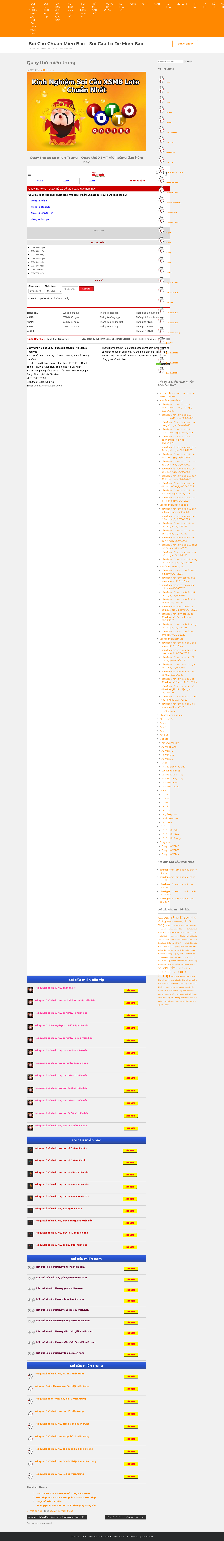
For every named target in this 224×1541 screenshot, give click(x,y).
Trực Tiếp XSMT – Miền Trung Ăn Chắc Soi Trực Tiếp (66, 1497)
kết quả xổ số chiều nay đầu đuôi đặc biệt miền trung (65, 1461)
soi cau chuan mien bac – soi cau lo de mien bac (33, 18)
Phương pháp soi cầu (108, 7)
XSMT (157, 4)
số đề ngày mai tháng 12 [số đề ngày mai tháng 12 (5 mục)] (172, 998)
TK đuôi (168, 273)
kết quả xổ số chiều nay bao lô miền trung (59, 1411)
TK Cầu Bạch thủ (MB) (174, 172)
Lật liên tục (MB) (171, 183)
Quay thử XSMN (171, 373)
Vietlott (182, 4)
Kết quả (168, 5)
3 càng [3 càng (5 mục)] (160, 918)
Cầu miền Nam (171, 213)
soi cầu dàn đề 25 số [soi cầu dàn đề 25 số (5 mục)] (178, 977)
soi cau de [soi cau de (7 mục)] (166, 968)
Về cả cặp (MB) (171, 193)
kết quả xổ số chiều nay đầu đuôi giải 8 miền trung (64, 1448)
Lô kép (168, 253)
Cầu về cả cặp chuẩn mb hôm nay (125, 1517)
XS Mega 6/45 (171, 132)
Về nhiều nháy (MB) (173, 203)
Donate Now (185, 44)
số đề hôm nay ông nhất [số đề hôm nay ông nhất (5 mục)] (179, 994)
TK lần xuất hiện (171, 293)
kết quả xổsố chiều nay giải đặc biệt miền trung (62, 1386)
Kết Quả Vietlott (170, 742)
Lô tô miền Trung (172, 333)
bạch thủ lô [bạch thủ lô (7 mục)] (173, 917)
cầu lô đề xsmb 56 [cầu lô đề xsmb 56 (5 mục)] (178, 940)
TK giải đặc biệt (171, 283)
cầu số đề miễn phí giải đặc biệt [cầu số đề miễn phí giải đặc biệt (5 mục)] (172, 947)
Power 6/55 (170, 152)
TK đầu (168, 263)
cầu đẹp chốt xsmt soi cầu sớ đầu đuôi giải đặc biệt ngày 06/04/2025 (177, 617)
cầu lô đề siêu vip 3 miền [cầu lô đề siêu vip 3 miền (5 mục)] (184, 936)
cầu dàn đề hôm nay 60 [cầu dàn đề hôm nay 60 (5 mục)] (187, 925)
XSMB (133, 4)
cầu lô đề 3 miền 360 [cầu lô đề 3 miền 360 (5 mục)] (182, 929)
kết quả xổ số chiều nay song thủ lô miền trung (62, 1436)
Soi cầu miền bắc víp (46, 10)
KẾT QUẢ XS (121, 7)
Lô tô (213, 5)
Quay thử (169, 343)
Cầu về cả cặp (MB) (172, 774)
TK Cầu (195, 5)
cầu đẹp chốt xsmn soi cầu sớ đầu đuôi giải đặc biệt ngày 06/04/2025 (177, 689)
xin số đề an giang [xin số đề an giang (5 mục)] (172, 1001)
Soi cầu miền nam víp (83, 10)
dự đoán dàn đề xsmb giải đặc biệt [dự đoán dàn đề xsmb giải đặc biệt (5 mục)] (174, 950)
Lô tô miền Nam (171, 323)
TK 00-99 (169, 303)
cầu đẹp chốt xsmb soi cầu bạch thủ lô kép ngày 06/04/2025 (176, 439)
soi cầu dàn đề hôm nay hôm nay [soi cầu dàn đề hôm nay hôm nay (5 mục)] (174, 984)
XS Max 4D (169, 142)
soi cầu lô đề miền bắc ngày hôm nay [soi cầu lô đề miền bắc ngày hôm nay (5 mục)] (175, 991)
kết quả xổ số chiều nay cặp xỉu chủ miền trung (62, 1423)
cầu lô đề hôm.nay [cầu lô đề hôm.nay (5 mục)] (167, 936)
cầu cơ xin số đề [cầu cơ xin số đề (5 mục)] (171, 925)
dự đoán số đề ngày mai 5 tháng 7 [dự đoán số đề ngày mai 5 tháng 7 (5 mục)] (179, 957)
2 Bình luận (47, 70)
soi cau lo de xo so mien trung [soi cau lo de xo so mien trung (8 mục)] (176, 971)
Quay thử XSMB (171, 353)
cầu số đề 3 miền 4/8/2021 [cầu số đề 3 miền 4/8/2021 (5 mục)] (171, 943)
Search (188, 62)
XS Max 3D (169, 162)
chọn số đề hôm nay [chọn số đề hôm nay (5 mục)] (175, 922)
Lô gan (168, 233)
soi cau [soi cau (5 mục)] (192, 964)
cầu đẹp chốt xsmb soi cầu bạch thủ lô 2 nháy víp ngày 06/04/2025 (176, 407)
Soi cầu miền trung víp (70, 10)
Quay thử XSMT (171, 363)
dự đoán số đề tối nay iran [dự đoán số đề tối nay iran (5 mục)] (179, 964)
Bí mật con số (94, 9)
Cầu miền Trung (172, 223)
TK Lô (204, 5)
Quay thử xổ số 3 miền (48, 1501)
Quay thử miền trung (61, 1510)
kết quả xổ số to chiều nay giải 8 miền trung (60, 1398)
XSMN (145, 4)
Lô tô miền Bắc (171, 313)
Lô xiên (168, 243)
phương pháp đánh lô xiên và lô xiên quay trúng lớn (66, 1505)
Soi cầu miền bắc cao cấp (58, 12)
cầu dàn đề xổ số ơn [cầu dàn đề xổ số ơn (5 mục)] (165, 929)
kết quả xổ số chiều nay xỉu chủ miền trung (60, 1373)
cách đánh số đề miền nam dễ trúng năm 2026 (63, 1493)
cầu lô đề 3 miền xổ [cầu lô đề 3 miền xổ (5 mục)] (174, 932)
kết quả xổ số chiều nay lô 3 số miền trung (59, 1473)
